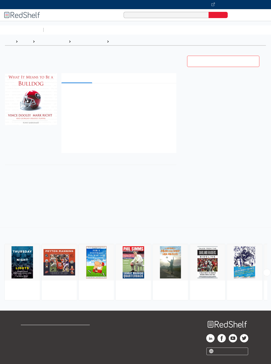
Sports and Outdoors (52, 41)
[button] (119, 92)
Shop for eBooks (34, 330)
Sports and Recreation (89, 41)
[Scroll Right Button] (267, 272)
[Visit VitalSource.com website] (135, 4)
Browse (25, 41)
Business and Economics (161, 30)
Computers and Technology (119, 30)
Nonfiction (252, 30)
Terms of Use (77, 330)
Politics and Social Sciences (205, 30)
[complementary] (135, 264)
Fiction (235, 30)
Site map (28, 350)
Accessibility (77, 343)
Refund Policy (77, 337)
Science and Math (81, 30)
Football (117, 41)
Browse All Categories (22, 30)
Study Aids (56, 30)
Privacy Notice (32, 343)
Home (9, 41)
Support (27, 337)
